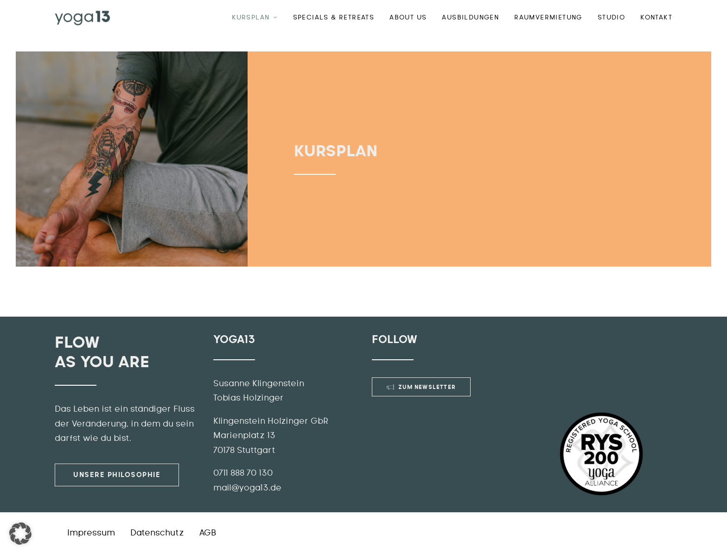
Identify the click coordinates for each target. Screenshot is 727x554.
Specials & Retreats (334, 17)
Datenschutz (157, 533)
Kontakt (656, 17)
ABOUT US (408, 17)
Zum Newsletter (421, 387)
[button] (20, 533)
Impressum (91, 533)
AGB (207, 533)
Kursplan (254, 17)
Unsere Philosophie (116, 474)
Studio (611, 17)
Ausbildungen (470, 17)
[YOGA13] (82, 17)
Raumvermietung (548, 17)
